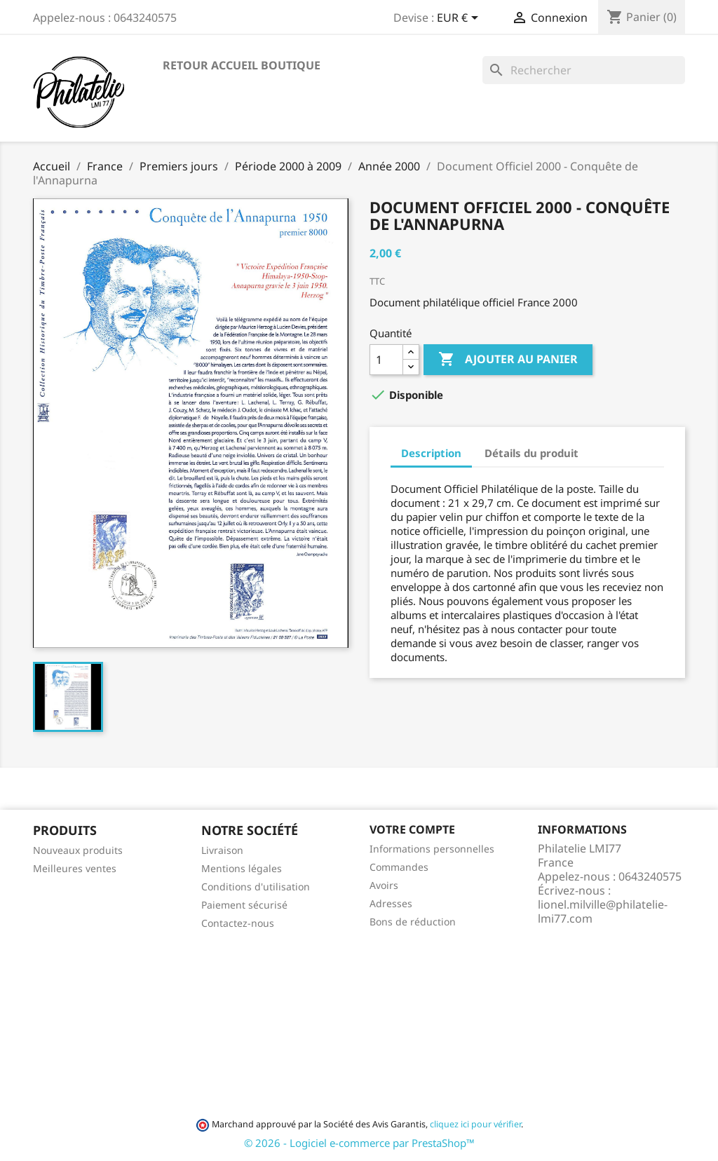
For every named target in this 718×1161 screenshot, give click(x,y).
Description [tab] (431, 453)
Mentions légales (241, 868)
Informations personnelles (432, 848)
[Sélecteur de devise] (460, 19)
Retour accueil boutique (241, 65)
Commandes (399, 867)
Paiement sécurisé (244, 904)
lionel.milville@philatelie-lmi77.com (603, 911)
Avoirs (384, 885)
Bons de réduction (413, 921)
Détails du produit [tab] (531, 453)
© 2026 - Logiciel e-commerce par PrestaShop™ (359, 1143)
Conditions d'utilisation (255, 886)
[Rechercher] (583, 70)
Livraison (222, 850)
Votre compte (412, 829)
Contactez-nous (237, 923)
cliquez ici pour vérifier (475, 1124)
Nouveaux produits (78, 850)
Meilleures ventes (74, 868)
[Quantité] (386, 359)
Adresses (391, 903)
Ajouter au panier (508, 360)
